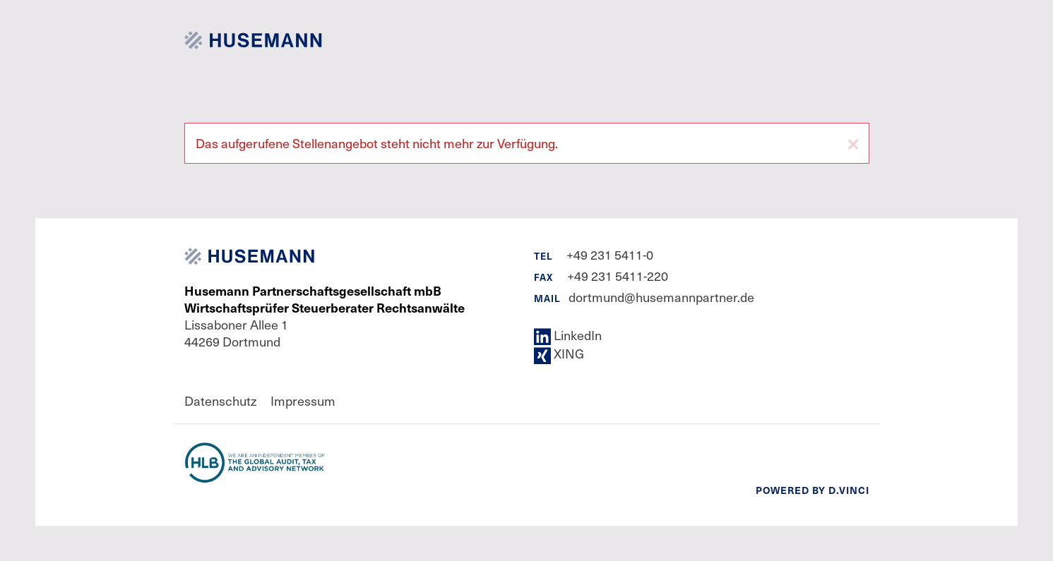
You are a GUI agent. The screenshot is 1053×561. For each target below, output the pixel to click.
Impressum (302, 400)
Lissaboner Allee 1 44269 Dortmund (324, 316)
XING (559, 353)
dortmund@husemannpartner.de (661, 297)
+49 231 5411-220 (617, 275)
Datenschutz (220, 400)
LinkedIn (568, 335)
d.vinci (848, 490)
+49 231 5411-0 (609, 254)
